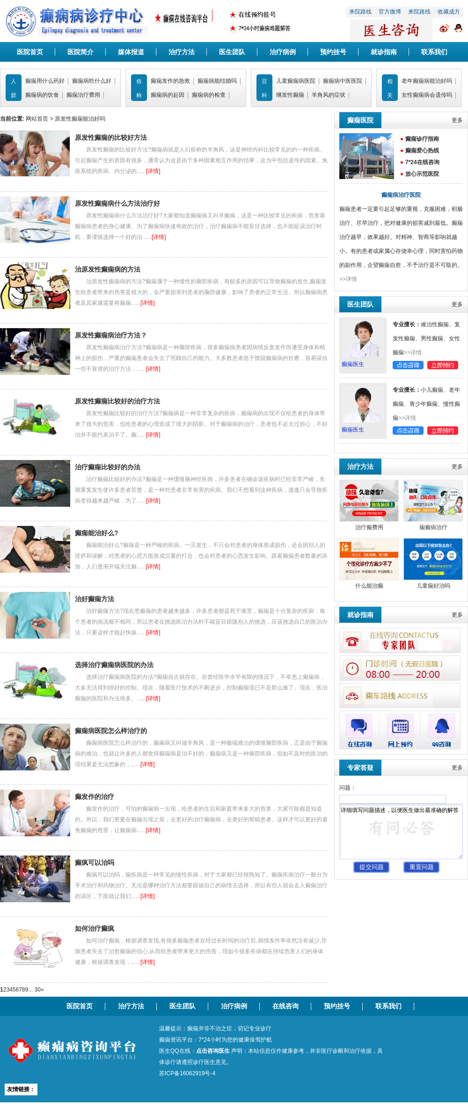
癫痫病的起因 (167, 95)
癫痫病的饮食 (42, 95)
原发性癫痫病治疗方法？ (111, 335)
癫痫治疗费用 (83, 95)
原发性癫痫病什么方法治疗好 (117, 203)
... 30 (34, 989)
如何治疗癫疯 (94, 928)
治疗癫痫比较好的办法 (107, 467)
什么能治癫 (369, 585)
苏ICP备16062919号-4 (187, 1073)
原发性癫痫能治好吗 (80, 118)
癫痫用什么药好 (45, 81)
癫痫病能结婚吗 (217, 81)
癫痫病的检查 (209, 95)
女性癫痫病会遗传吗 (427, 95)
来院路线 (360, 11)
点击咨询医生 (213, 1051)
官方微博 (390, 11)
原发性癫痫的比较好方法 (111, 137)
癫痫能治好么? (96, 533)
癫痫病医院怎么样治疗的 (111, 730)
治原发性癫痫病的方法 (107, 269)
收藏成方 (449, 11)
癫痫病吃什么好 (91, 81)
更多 (457, 120)
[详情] (153, 171)
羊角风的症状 (328, 95)
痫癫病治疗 (433, 527)
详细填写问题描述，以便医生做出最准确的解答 (401, 831)
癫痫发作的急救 (170, 81)
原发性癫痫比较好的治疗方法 (117, 401)
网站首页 (37, 118)
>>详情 (348, 279)
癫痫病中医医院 (342, 81)
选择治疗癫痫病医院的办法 (114, 665)
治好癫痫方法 (94, 599)
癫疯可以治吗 (94, 862)
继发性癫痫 (290, 95)
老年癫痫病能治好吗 (427, 81)
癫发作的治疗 (94, 796)
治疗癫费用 (369, 527)
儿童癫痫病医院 (295, 81)
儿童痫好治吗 (433, 585)
